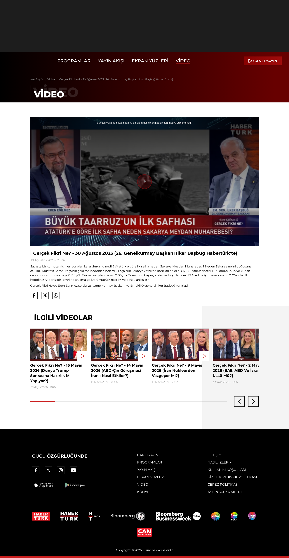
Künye (143, 492)
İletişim (215, 455)
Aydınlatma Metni (225, 492)
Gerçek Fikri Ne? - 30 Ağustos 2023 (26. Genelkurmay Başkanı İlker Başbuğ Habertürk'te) (116, 79)
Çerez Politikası (223, 485)
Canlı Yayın (147, 455)
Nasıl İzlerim (220, 462)
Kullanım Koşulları (227, 470)
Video (183, 60)
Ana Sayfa (38, 79)
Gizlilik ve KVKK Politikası (232, 477)
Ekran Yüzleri (150, 60)
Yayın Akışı (111, 60)
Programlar (73, 60)
